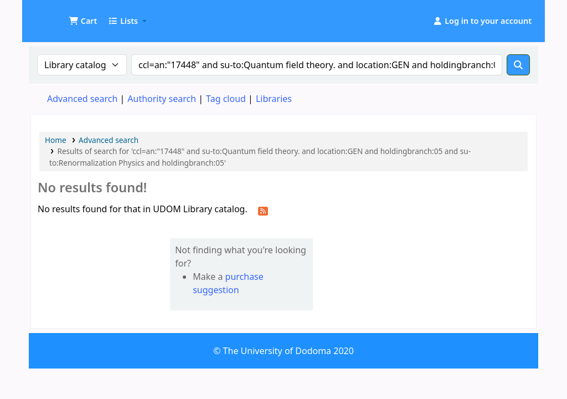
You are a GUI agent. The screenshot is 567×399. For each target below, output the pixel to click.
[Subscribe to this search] (263, 210)
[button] (82, 21)
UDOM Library (58, 15)
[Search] (518, 64)
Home (55, 140)
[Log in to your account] (482, 21)
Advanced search (82, 99)
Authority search (161, 99)
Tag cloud (226, 99)
